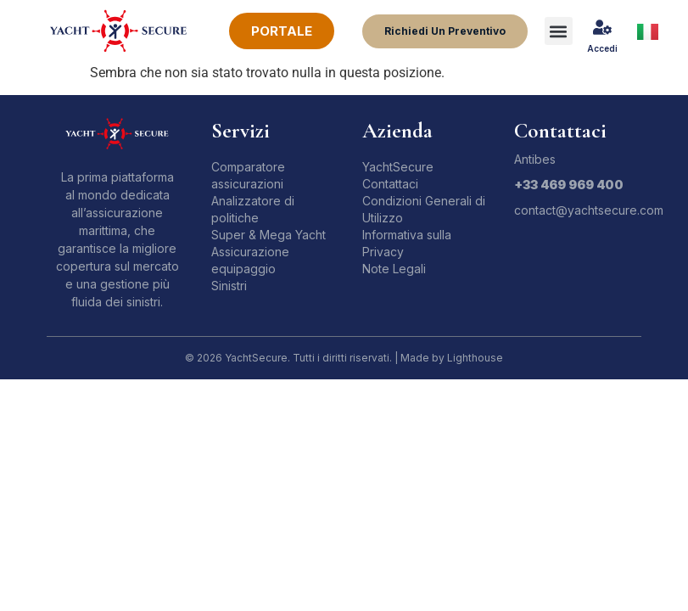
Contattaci (390, 184)
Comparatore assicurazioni (248, 175)
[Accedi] (602, 27)
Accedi (602, 48)
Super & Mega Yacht (268, 234)
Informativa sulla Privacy (406, 243)
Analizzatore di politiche (252, 209)
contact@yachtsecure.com (588, 210)
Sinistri (229, 285)
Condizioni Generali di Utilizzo (423, 209)
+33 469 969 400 (569, 184)
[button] (559, 31)
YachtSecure (397, 167)
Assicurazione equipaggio (250, 260)
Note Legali (394, 268)
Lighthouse (475, 357)
